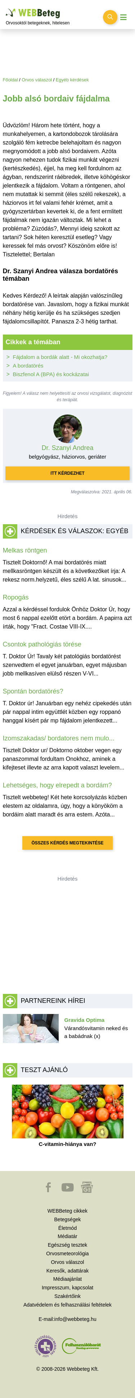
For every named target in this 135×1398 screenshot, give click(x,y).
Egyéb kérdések (72, 79)
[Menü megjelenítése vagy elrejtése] (123, 17)
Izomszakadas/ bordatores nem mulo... (58, 738)
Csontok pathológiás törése (42, 644)
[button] (49, 1191)
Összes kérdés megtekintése (67, 842)
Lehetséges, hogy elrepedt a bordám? (57, 785)
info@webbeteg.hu (75, 1319)
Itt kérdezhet (67, 473)
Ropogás (16, 597)
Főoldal (10, 79)
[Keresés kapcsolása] (110, 17)
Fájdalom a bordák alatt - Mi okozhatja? (60, 357)
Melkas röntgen (25, 550)
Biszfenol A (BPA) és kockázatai (51, 374)
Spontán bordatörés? (33, 691)
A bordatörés (28, 365)
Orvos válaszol (37, 79)
